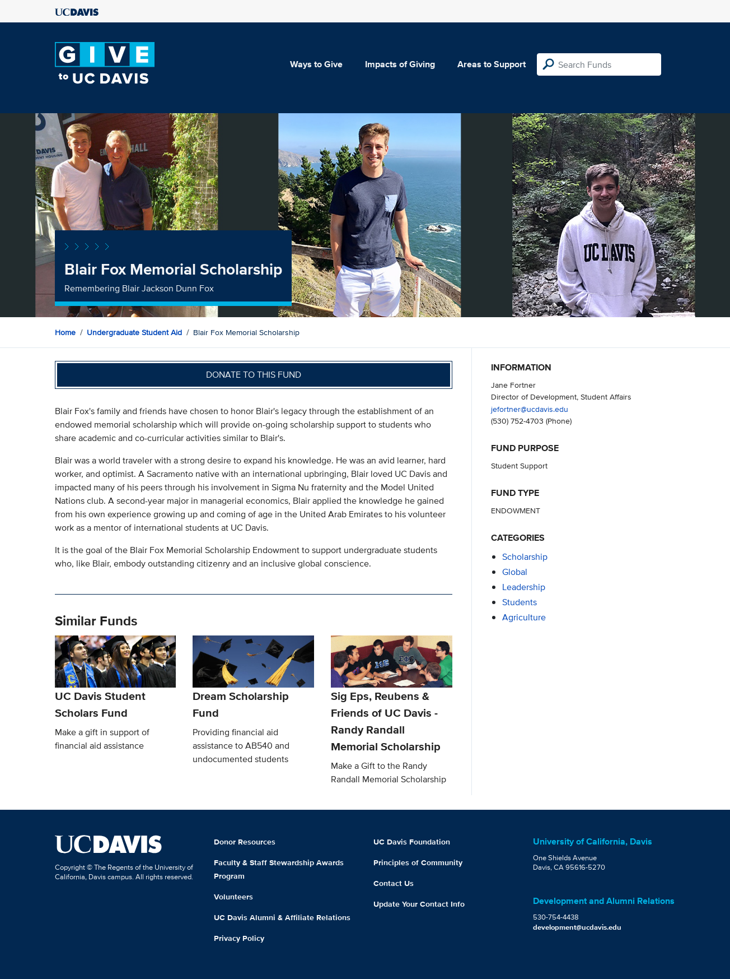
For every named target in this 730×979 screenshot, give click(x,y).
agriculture (524, 617)
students (519, 602)
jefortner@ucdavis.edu (529, 409)
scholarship (525, 556)
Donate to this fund (253, 374)
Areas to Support (491, 64)
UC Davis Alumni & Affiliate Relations (282, 917)
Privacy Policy (239, 938)
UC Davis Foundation (411, 841)
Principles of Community (417, 862)
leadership (523, 587)
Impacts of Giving (400, 64)
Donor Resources (244, 841)
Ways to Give (316, 64)
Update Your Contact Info (419, 904)
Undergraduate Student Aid (134, 332)
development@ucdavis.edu (577, 927)
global (514, 571)
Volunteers (233, 896)
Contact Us (393, 883)
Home (65, 332)
